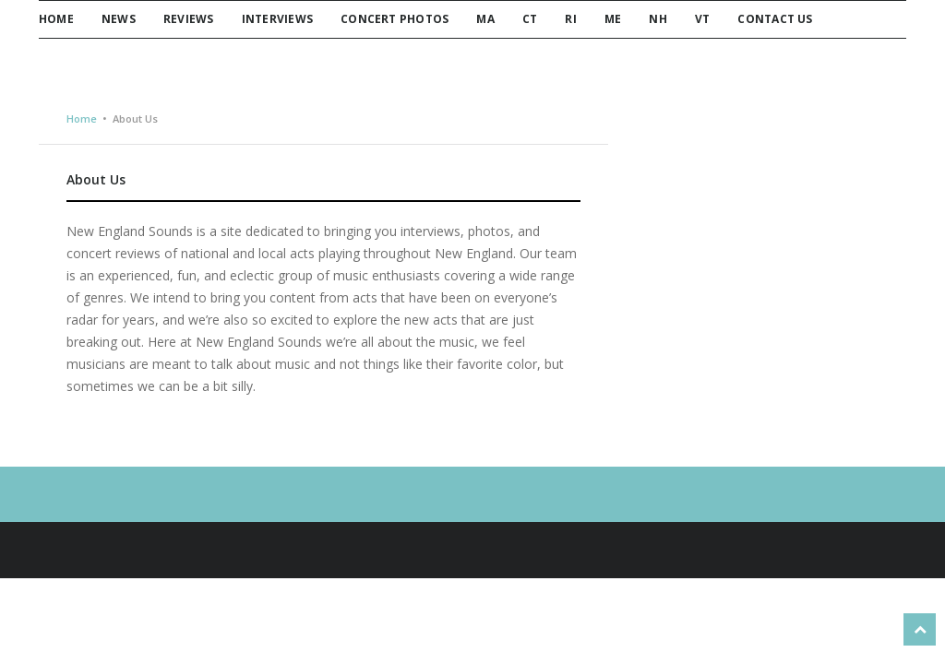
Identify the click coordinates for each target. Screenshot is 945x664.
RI (570, 19)
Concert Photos (395, 19)
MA (485, 19)
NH (657, 19)
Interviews (277, 19)
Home (56, 19)
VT (702, 19)
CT (529, 19)
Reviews (188, 19)
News (119, 19)
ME (612, 19)
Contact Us (774, 19)
